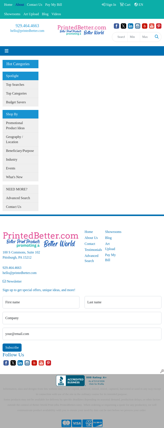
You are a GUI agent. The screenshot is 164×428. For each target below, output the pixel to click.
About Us (91, 238)
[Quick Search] (120, 37)
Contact (90, 244)
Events (10, 168)
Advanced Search (18, 198)
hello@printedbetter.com (27, 31)
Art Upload (31, 14)
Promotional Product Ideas (15, 125)
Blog (45, 14)
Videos (56, 14)
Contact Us (34, 4)
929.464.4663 (27, 25)
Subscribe (12, 347)
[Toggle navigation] (6, 51)
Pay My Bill (53, 4)
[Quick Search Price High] (146, 37)
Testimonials (92, 250)
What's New (14, 177)
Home (8, 4)
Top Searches (15, 84)
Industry (11, 159)
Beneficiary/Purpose (20, 151)
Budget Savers (16, 102)
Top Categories (16, 93)
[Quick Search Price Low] (133, 37)
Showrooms (12, 14)
